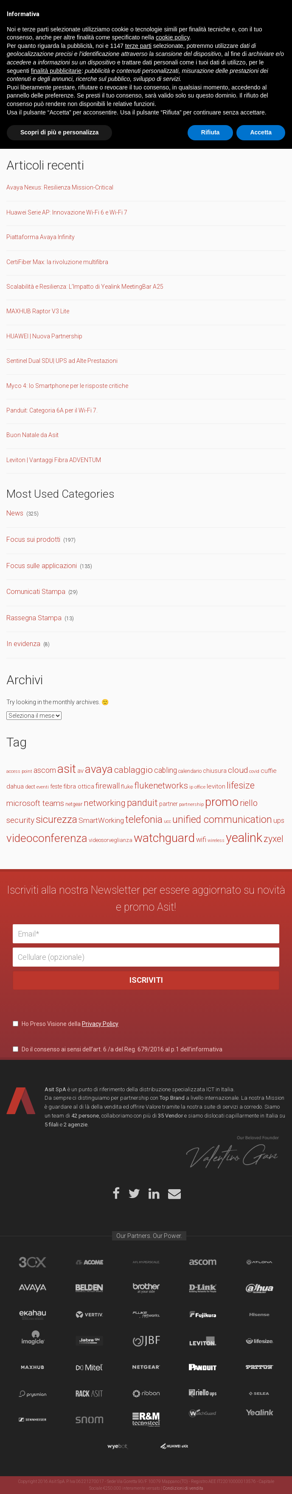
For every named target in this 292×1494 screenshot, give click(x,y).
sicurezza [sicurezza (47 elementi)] (56, 819)
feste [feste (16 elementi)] (56, 786)
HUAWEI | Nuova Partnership (44, 336)
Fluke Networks (146, 1314)
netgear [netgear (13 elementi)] (73, 804)
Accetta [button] (261, 1477)
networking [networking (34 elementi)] (105, 803)
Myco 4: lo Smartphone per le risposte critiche (67, 385)
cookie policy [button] (172, 1382)
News (14, 513)
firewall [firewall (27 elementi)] (107, 785)
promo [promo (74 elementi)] (222, 802)
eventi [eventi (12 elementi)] (42, 787)
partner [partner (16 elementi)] (168, 803)
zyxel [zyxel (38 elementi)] (274, 838)
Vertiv (89, 1314)
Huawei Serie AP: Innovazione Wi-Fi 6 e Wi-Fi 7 (66, 212)
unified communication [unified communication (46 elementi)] (222, 819)
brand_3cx (32, 1262)
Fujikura (202, 1314)
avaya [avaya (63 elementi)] (99, 769)
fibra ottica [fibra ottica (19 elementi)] (78, 786)
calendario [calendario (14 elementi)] (190, 771)
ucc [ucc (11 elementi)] (167, 821)
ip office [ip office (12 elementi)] (197, 787)
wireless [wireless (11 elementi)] (216, 840)
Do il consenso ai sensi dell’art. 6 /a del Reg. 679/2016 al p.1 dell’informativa (117, 1049)
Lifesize (259, 1341)
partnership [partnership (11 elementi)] (191, 804)
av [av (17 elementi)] (80, 771)
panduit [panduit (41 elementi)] (142, 802)
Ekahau (32, 1314)
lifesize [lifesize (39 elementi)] (241, 785)
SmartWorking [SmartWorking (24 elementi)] (101, 820)
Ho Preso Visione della (65, 1023)
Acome (89, 1262)
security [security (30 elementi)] (20, 820)
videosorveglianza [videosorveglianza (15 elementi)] (110, 840)
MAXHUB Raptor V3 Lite (37, 311)
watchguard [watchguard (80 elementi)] (164, 838)
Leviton (202, 1341)
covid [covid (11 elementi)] (254, 771)
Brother (146, 1288)
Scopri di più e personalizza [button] (59, 1477)
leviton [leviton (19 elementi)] (216, 786)
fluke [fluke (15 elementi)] (127, 786)
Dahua (259, 1288)
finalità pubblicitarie (56, 1416)
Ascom (202, 1262)
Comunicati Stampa (35, 592)
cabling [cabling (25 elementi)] (165, 770)
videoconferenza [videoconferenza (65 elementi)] (46, 838)
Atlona (259, 1262)
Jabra (89, 1341)
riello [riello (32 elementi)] (249, 803)
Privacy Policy (100, 1023)
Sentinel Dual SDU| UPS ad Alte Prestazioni (62, 360)
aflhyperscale (146, 1262)
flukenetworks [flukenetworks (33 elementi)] (161, 785)
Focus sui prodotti (33, 539)
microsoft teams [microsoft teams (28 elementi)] (35, 803)
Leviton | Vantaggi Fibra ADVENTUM (53, 460)
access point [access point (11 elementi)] (19, 771)
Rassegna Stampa (34, 618)
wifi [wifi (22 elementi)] (201, 840)
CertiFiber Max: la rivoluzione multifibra (57, 262)
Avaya (32, 1288)
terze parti (138, 1391)
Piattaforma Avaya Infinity (40, 237)
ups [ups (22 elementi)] (278, 821)
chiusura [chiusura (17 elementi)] (215, 771)
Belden (89, 1288)
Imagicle (32, 1341)
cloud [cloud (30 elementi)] (238, 770)
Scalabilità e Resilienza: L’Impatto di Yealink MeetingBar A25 (84, 286)
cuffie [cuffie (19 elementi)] (269, 771)
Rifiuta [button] (210, 1477)
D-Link (202, 1288)
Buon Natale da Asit (32, 435)
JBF (146, 1341)
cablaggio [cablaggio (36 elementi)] (133, 770)
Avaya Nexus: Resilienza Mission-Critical (59, 187)
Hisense (259, 1314)
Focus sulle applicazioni (41, 566)
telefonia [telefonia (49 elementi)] (144, 819)
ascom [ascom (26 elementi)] (45, 770)
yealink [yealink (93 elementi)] (244, 838)
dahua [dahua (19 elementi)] (15, 786)
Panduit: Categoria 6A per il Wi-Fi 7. (52, 410)
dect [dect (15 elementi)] (30, 786)
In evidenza (23, 644)
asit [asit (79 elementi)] (66, 769)
